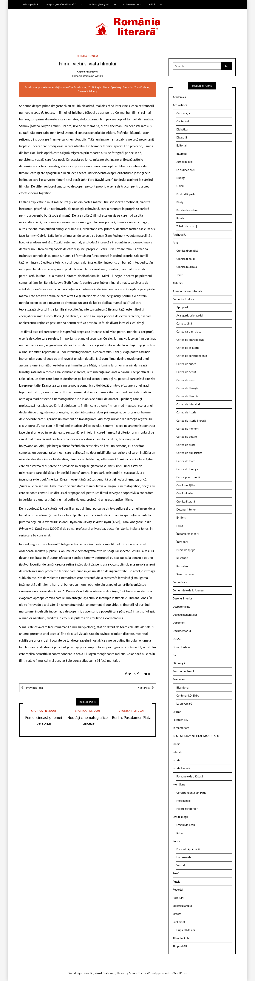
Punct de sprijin (185, 550)
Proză (176, 873)
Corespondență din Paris (191, 792)
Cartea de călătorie (187, 347)
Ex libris (181, 517)
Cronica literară (185, 501)
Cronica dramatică (187, 250)
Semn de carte (185, 574)
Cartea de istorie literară (191, 420)
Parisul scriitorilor (186, 808)
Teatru (180, 275)
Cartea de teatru (186, 461)
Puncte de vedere (186, 210)
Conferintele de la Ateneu (188, 590)
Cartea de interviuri (188, 404)
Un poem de (183, 857)
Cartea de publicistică (189, 453)
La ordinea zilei (185, 170)
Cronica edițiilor (186, 485)
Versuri (180, 865)
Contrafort (182, 121)
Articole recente (132, 4)
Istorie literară (181, 768)
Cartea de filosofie (187, 396)
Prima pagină (30, 4)
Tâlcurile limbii (181, 938)
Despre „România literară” (61, 4)
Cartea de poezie (186, 436)
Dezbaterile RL (181, 606)
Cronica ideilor (185, 493)
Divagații (181, 137)
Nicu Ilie (88, 973)
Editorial (181, 145)
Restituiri (178, 898)
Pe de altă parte (185, 194)
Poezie (176, 841)
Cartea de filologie (187, 388)
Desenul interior (186, 509)
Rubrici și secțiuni (99, 4)
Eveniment (179, 679)
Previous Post (34, 688)
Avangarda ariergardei (189, 315)
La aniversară (184, 703)
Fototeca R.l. (180, 720)
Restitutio (182, 558)
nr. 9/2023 (97, 76)
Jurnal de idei (184, 161)
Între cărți (182, 542)
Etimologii (179, 663)
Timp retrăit (180, 946)
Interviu (177, 752)
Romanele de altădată (189, 776)
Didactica (182, 129)
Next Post (143, 688)
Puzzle (180, 218)
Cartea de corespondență (191, 356)
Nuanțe (180, 178)
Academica (179, 97)
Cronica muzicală (186, 267)
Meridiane (179, 784)
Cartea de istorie (186, 412)
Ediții (152, 4)
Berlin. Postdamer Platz (131, 717)
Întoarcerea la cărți (187, 534)
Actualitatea (180, 105)
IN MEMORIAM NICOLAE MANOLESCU (196, 736)
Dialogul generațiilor (185, 614)
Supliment (179, 922)
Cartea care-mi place (188, 331)
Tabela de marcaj (186, 226)
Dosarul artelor (182, 647)
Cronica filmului (87, 56)
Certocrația (183, 113)
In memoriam (181, 728)
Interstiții (181, 153)
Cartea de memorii (187, 428)
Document (179, 622)
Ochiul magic (180, 817)
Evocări (177, 712)
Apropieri (182, 307)
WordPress (179, 973)
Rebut (180, 833)
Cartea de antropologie (190, 339)
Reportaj (178, 889)
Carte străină (184, 323)
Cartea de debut (186, 372)
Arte (175, 242)
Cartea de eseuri (186, 380)
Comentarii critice (183, 299)
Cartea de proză (185, 445)
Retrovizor (182, 566)
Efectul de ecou (185, 825)
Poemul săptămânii (188, 849)
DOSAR (177, 639)
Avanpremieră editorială (187, 291)
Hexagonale (183, 800)
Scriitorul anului (182, 906)
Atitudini (178, 283)
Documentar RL (182, 631)
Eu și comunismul (183, 671)
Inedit (176, 744)
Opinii (179, 186)
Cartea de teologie (187, 469)
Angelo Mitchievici (87, 71)
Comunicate (180, 582)
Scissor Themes (138, 973)
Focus (179, 525)
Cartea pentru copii (188, 477)
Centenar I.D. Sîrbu (187, 695)
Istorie (176, 760)
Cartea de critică (186, 364)
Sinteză (177, 914)
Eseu (175, 655)
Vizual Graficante (105, 973)
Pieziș (179, 202)
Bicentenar (182, 687)
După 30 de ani (185, 930)
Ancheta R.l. (180, 234)
